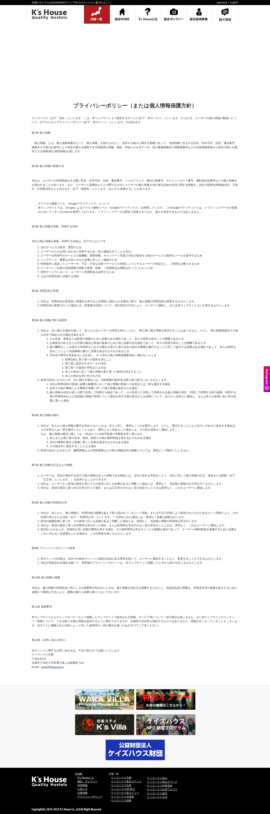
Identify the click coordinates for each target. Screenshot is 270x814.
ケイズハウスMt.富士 (123, 789)
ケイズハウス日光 (157, 797)
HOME (78, 773)
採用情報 (82, 785)
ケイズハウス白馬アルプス (162, 789)
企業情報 (82, 792)
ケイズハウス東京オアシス (126, 781)
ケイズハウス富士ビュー (125, 792)
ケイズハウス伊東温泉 (159, 785)
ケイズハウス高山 (157, 778)
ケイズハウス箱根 (121, 800)
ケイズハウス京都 (121, 777)
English (234, 2)
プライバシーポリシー (90, 796)
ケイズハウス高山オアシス (162, 781)
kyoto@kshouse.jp (52, 667)
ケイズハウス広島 (121, 785)
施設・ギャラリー (87, 781)
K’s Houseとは (85, 777)
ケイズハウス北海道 (122, 796)
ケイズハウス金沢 (157, 793)
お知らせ (82, 789)
